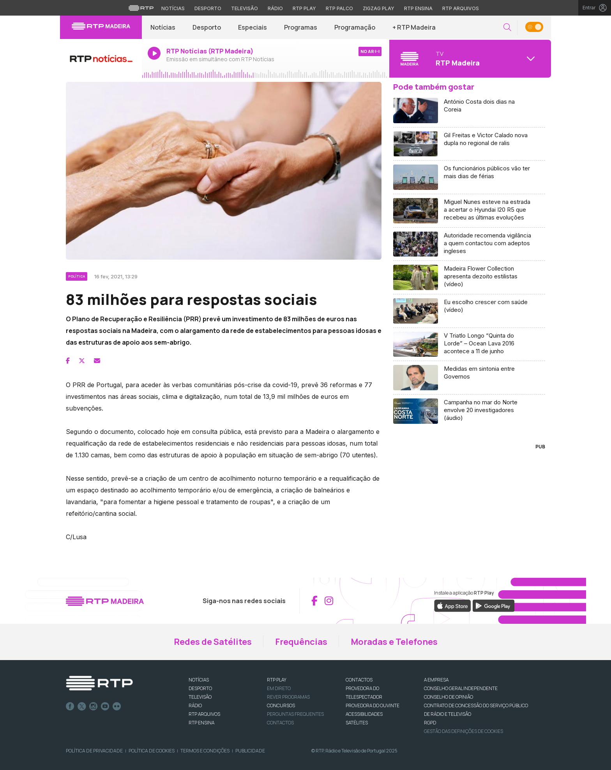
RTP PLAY (276, 679)
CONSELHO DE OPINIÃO (448, 697)
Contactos (280, 722)
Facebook (70, 706)
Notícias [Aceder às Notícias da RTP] (173, 8)
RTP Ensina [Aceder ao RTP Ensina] (418, 8)
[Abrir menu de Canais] (469, 58)
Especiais (252, 27)
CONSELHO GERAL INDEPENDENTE (461, 688)
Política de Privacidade (94, 750)
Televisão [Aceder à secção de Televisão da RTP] (244, 8)
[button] (507, 27)
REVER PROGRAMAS (288, 697)
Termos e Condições (205, 750)
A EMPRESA (436, 679)
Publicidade (250, 750)
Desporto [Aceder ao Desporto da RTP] (207, 8)
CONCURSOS (281, 705)
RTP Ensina (201, 722)
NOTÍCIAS (199, 679)
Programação (354, 27)
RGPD (430, 722)
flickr (117, 706)
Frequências (301, 642)
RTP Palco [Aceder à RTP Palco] (339, 8)
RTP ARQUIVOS (204, 714)
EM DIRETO (279, 688)
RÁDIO (195, 705)
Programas (300, 27)
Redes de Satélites (213, 642)
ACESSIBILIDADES (364, 714)
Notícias (162, 27)
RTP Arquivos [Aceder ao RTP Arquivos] (460, 8)
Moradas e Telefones (394, 642)
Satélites (357, 722)
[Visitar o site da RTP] (141, 8)
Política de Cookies (152, 750)
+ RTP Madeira (414, 27)
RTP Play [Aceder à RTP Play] (304, 8)
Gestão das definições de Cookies (463, 731)
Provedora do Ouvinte (372, 705)
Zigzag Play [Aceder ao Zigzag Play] (378, 8)
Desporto (206, 27)
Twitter (82, 706)
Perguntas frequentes (295, 714)
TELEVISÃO (200, 697)
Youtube (105, 706)
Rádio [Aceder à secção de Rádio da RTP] (275, 8)
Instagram (93, 706)
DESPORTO (200, 688)
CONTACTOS (359, 679)
